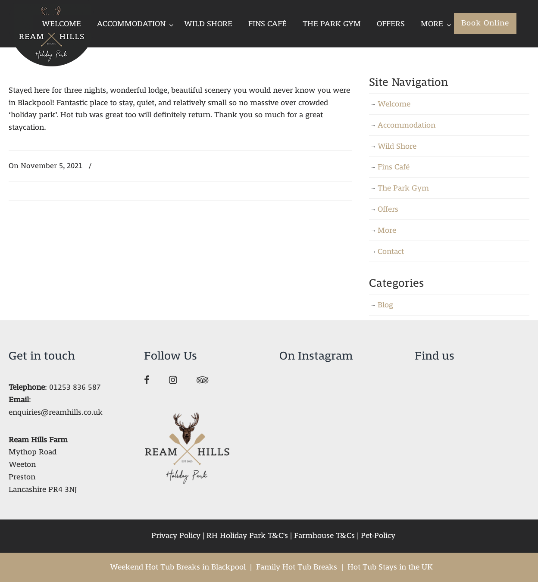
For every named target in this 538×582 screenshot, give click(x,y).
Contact (391, 251)
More (387, 230)
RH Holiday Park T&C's (247, 536)
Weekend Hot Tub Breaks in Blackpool (178, 567)
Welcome (394, 104)
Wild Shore (397, 146)
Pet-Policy (378, 536)
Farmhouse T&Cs (324, 536)
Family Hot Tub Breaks (296, 567)
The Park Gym (403, 188)
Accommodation (406, 125)
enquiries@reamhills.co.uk (56, 412)
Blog (385, 305)
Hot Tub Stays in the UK (390, 567)
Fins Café (394, 167)
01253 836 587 (75, 387)
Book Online (485, 23)
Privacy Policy (175, 536)
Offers (388, 209)
